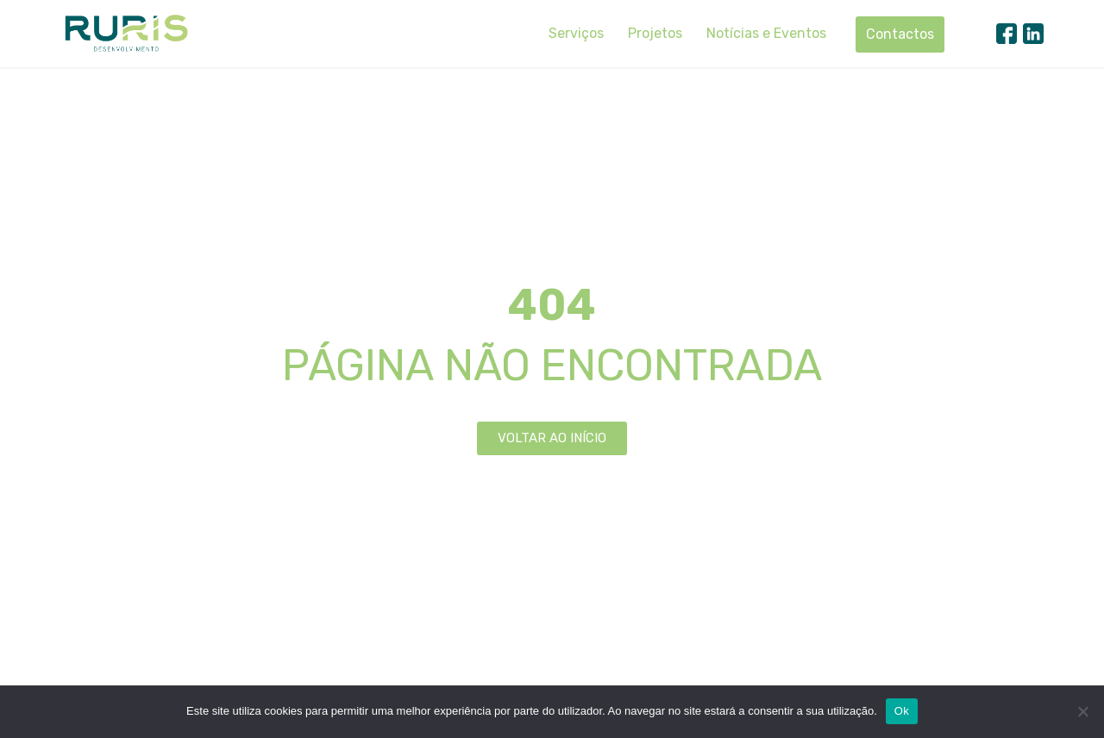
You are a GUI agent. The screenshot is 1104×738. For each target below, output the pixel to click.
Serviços (576, 33)
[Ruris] (125, 33)
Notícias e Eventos (766, 33)
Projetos (655, 33)
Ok (901, 710)
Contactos (900, 34)
